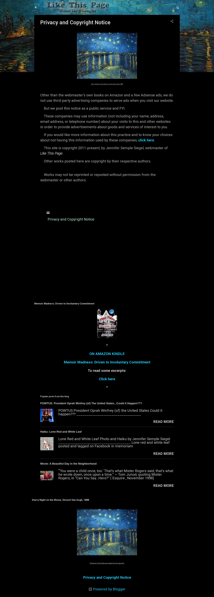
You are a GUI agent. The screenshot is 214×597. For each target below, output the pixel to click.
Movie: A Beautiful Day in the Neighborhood (68, 463)
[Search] (178, 8)
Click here (107, 379)
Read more (163, 422)
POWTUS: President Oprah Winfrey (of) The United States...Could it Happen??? (91, 403)
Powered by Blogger (107, 589)
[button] (172, 21)
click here (146, 140)
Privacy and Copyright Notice (71, 219)
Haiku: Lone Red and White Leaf (61, 431)
